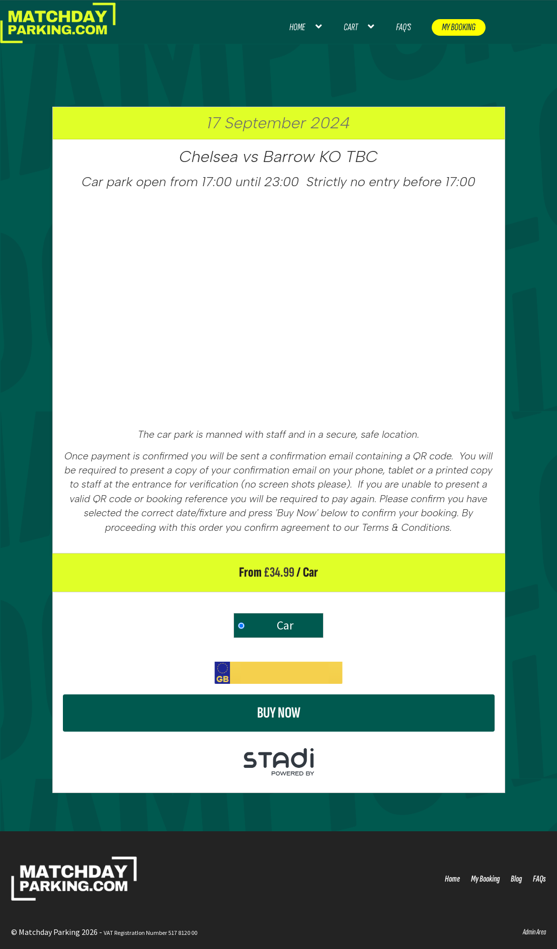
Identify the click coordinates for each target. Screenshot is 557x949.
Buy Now (278, 712)
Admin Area (534, 932)
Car (285, 625)
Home (297, 27)
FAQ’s (403, 27)
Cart (351, 27)
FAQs (539, 879)
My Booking (458, 27)
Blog (516, 879)
